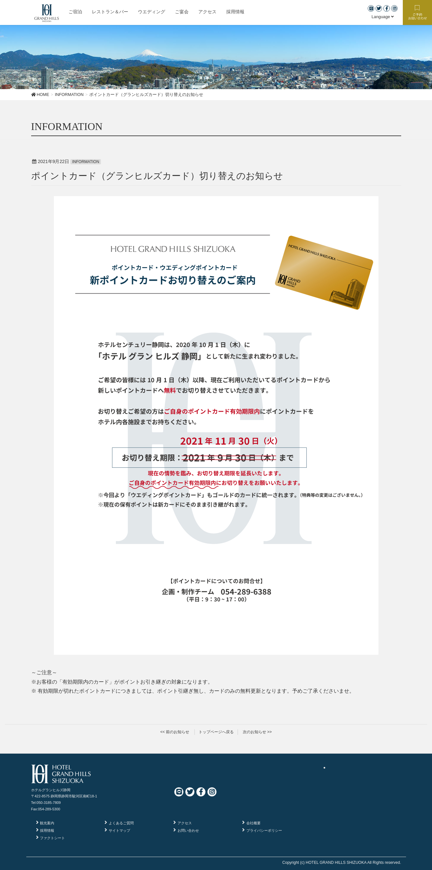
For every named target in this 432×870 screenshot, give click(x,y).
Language (383, 16)
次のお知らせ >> (257, 732)
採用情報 (47, 830)
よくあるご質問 (121, 823)
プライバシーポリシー (264, 830)
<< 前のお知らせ (174, 732)
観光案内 (47, 823)
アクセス (185, 823)
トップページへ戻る (216, 732)
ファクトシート (52, 838)
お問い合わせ (188, 830)
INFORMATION (85, 161)
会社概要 (253, 823)
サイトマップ (119, 830)
